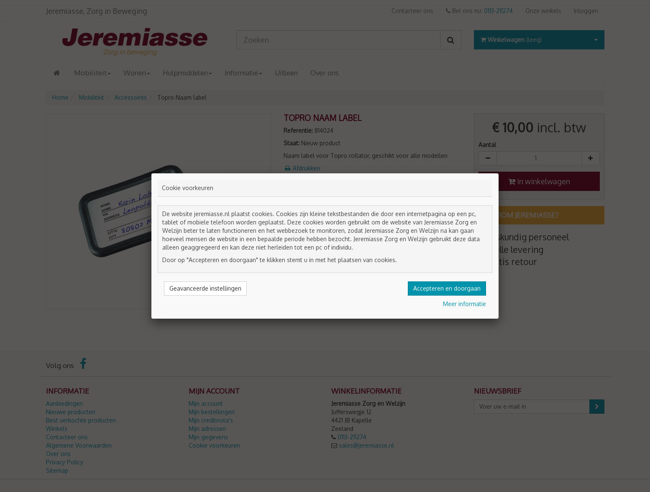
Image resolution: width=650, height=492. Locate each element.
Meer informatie (464, 303)
